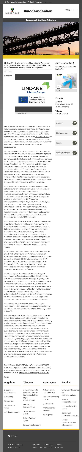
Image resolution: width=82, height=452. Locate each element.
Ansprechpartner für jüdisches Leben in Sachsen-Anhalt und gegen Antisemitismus (31, 395)
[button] (15, 2)
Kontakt (59, 445)
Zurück (6, 377)
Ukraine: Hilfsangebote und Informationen (69, 422)
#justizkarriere (48, 404)
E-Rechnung (8, 397)
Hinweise (36, 445)
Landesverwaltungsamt (32, 425)
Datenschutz (47, 445)
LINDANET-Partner (42, 137)
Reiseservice (8, 401)
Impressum (59, 447)
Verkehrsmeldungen (11, 412)
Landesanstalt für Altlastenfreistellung (41, 20)
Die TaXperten (48, 415)
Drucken (13, 436)
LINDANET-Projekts (43, 126)
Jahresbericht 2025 (64, 63)
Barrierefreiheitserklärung (42, 447)
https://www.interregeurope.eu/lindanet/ (34, 373)
